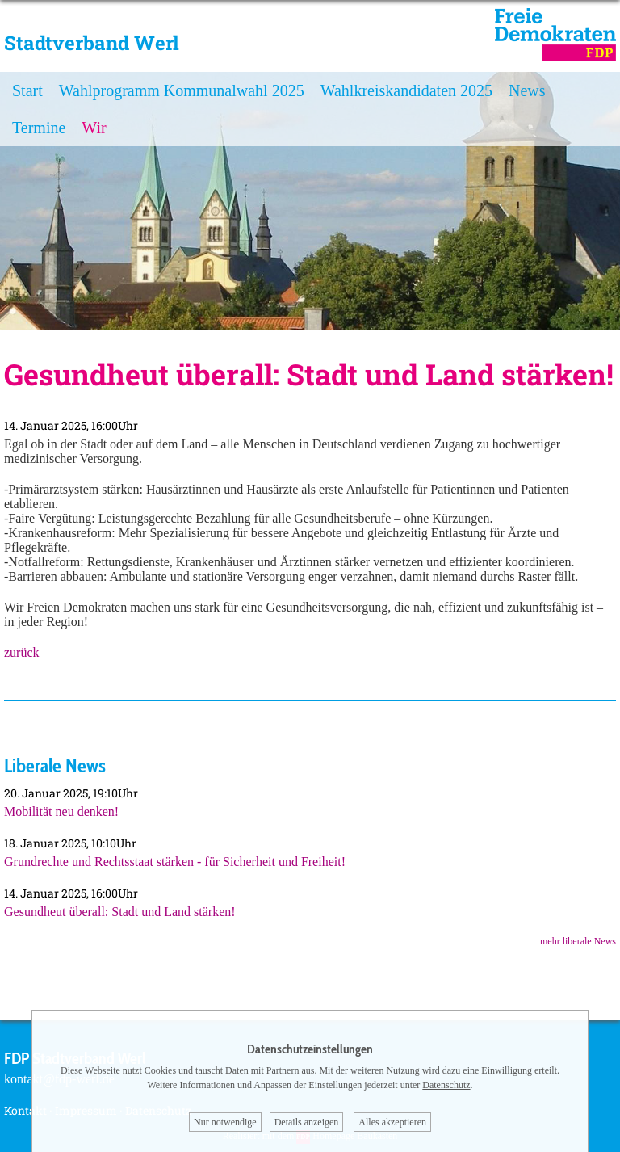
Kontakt (25, 1110)
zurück (22, 652)
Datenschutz (446, 1085)
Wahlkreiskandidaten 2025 (406, 90)
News (527, 90)
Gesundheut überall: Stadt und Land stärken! (120, 912)
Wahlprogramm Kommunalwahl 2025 (181, 90)
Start (27, 90)
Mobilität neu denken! (61, 811)
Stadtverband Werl (91, 43)
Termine (38, 128)
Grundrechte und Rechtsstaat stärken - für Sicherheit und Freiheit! (175, 861)
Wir (94, 128)
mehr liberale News (578, 941)
